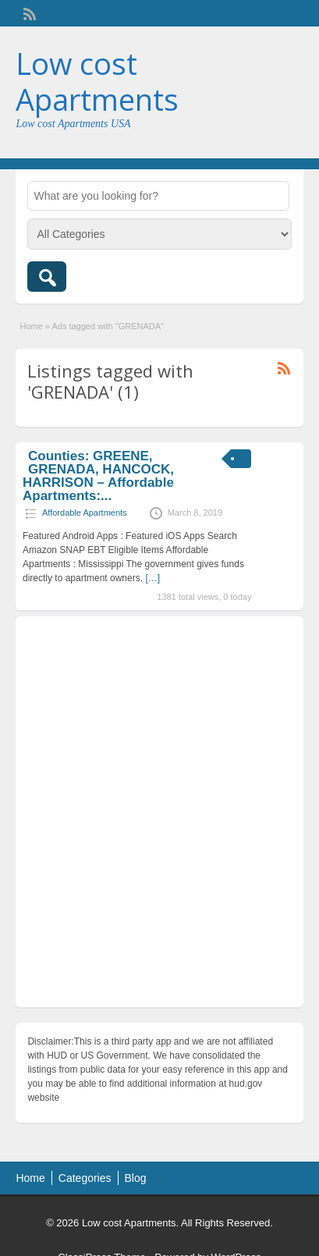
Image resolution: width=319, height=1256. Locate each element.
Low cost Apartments (97, 81)
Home (30, 326)
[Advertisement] (159, 815)
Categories (85, 1178)
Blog (136, 1178)
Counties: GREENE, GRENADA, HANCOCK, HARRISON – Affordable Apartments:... (98, 476)
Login (283, 13)
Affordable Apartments (84, 512)
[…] (152, 578)
